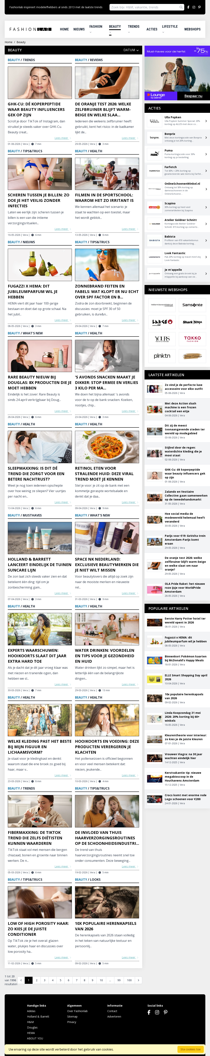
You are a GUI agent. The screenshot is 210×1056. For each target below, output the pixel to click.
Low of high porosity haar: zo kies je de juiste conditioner (38, 929)
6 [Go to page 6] (68, 980)
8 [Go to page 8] (84, 980)
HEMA (31, 1033)
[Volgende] (138, 980)
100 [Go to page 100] (129, 980)
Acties (151, 29)
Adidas (31, 1011)
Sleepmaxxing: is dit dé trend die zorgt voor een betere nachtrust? (36, 474)
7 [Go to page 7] (76, 980)
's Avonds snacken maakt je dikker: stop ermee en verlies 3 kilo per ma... (106, 382)
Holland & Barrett (38, 1016)
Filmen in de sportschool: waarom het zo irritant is (104, 197)
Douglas (32, 1027)
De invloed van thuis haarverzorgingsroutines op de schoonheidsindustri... (107, 838)
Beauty (115, 28)
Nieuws (79, 29)
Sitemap (72, 1016)
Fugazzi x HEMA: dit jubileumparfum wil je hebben (32, 291)
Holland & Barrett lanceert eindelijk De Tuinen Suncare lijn (39, 564)
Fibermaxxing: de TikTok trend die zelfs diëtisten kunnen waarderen (35, 838)
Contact (112, 1011)
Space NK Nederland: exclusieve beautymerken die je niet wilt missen (107, 564)
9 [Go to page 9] (92, 980)
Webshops (192, 29)
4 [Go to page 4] (52, 980)
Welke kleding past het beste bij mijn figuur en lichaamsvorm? (39, 747)
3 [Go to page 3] (44, 980)
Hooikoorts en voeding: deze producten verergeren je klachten (107, 747)
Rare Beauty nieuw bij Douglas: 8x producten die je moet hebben (39, 382)
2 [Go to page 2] (36, 980)
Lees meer (63, 138)
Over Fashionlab (77, 1011)
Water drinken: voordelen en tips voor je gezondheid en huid (104, 656)
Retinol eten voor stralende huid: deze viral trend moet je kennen (104, 474)
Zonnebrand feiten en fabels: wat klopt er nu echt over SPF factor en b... (107, 291)
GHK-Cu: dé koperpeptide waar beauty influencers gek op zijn (36, 109)
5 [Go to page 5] (60, 980)
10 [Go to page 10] (101, 980)
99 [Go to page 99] (119, 980)
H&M (30, 1022)
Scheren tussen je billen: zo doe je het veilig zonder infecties (38, 200)
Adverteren (114, 1016)
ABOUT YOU (35, 1038)
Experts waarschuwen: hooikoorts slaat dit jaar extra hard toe (37, 656)
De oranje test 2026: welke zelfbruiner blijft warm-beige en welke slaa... (103, 109)
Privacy (71, 1022)
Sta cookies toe (191, 1049)
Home (64, 29)
